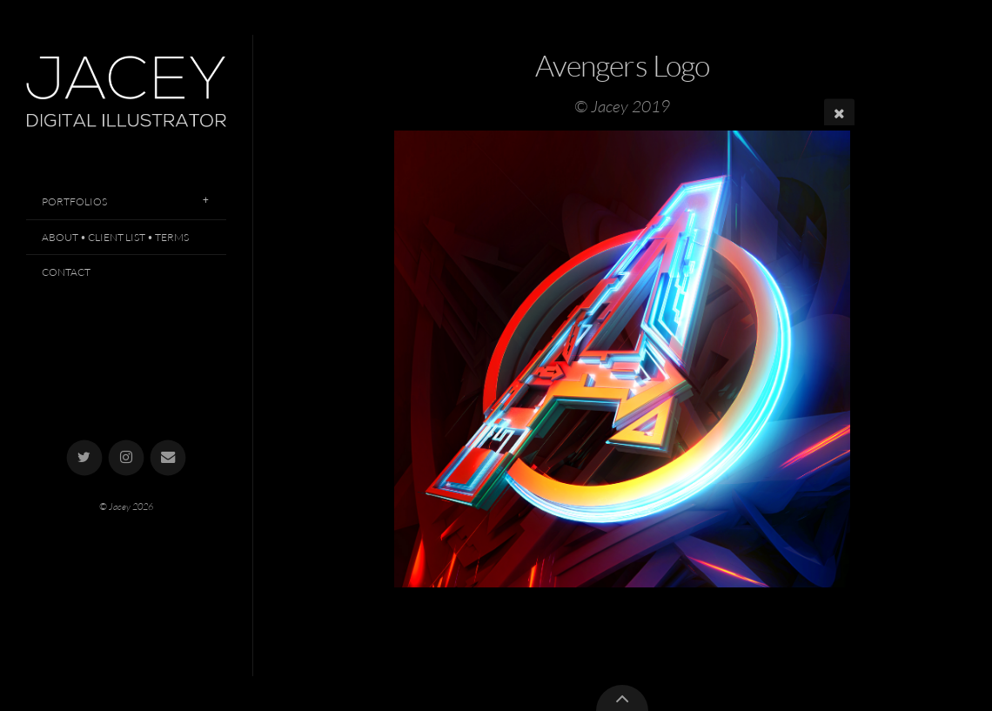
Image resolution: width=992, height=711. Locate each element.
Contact (66, 271)
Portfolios (74, 201)
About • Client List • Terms (115, 237)
